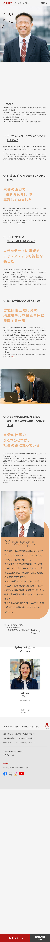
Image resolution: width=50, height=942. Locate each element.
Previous (4, 824)
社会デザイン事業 (8, 908)
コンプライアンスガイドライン (25, 886)
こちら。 (37, 465)
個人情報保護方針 (9, 891)
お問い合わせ (8, 886)
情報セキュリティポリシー (27, 891)
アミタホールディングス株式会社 (13, 904)
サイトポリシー (8, 895)
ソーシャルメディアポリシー (25, 895)
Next (45, 824)
